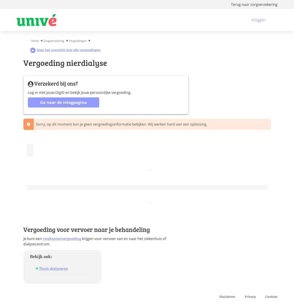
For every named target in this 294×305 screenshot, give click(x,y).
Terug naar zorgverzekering (254, 4)
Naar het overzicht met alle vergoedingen (65, 50)
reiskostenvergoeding (62, 238)
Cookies (271, 296)
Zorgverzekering (54, 41)
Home (35, 41)
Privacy (250, 296)
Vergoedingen (77, 41)
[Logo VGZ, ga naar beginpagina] (36, 20)
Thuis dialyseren (53, 268)
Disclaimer (227, 296)
